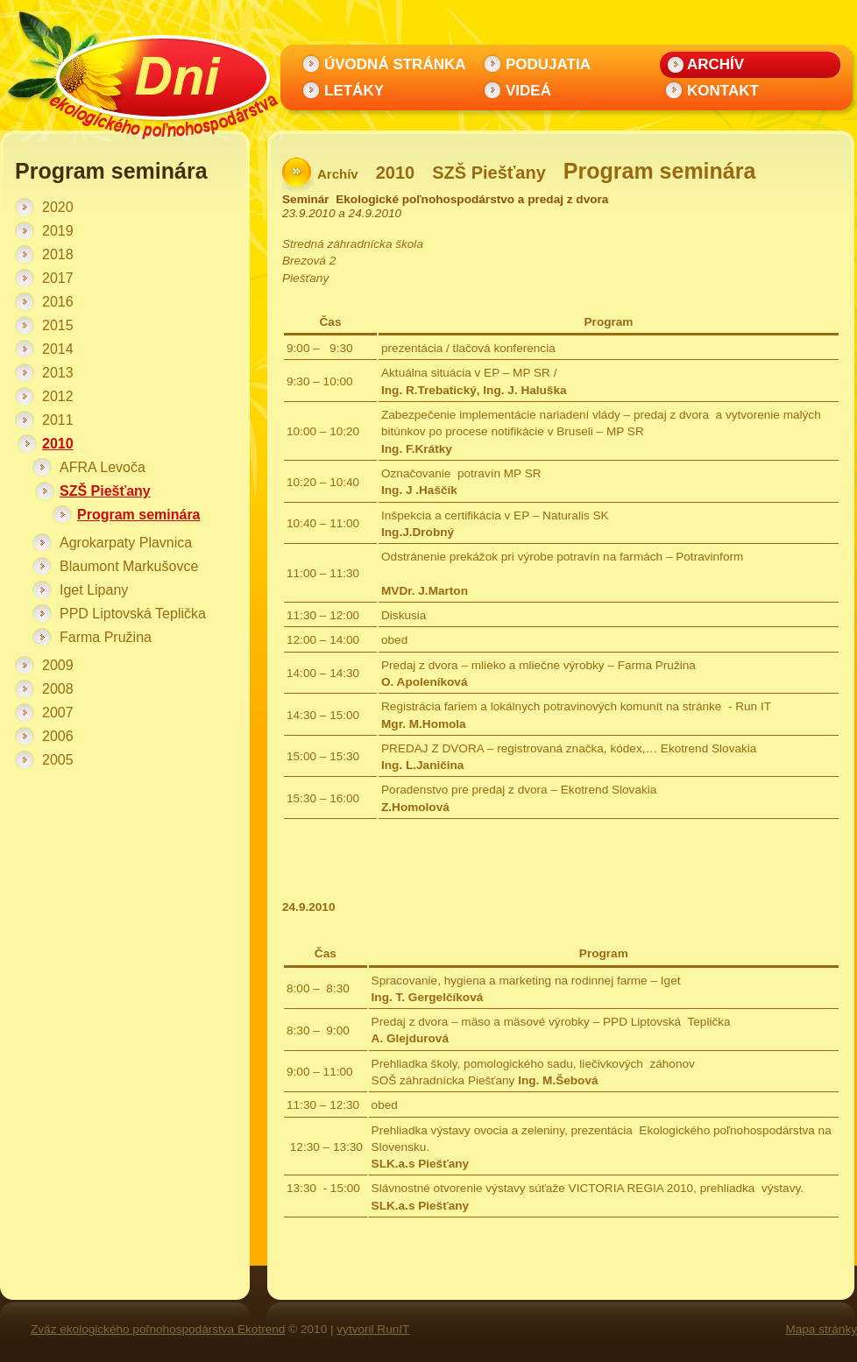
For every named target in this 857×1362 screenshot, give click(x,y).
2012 (58, 396)
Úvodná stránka (395, 64)
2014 (58, 349)
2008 (58, 688)
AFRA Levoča (102, 467)
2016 (58, 301)
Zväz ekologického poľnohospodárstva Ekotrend (158, 1329)
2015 (58, 325)
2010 (58, 443)
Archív (715, 64)
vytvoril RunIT (372, 1329)
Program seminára (139, 514)
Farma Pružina (106, 637)
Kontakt (723, 90)
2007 (58, 712)
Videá (528, 90)
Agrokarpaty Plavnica (126, 542)
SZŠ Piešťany (105, 490)
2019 (58, 230)
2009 (58, 665)
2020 (58, 207)
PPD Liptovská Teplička (133, 613)
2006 (58, 736)
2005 (58, 759)
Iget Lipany (94, 589)
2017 (58, 278)
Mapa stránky (821, 1329)
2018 (58, 254)
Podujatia (548, 64)
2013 (58, 372)
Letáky (354, 90)
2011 (58, 420)
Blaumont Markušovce (129, 566)
